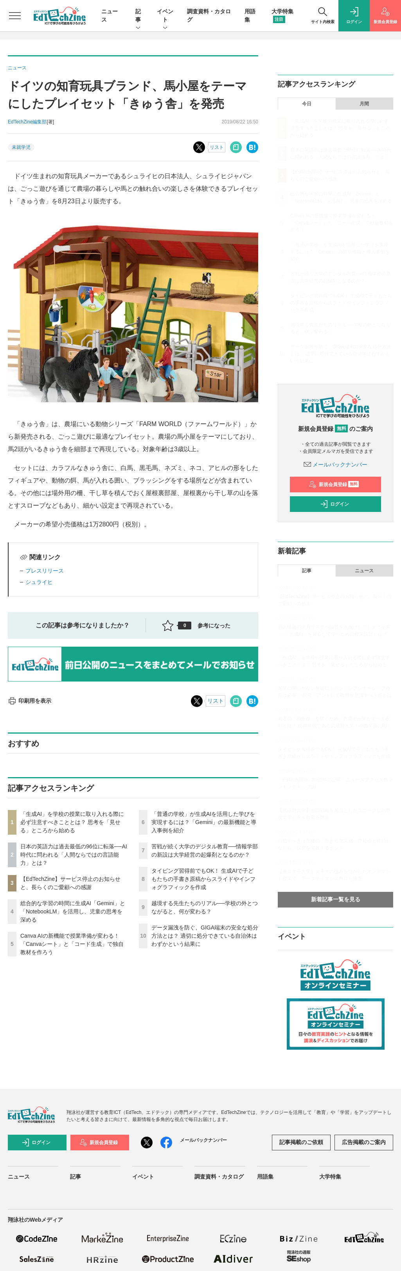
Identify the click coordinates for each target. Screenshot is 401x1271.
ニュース (364, 570)
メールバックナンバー (336, 464)
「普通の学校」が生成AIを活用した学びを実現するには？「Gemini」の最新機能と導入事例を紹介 (203, 822)
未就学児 (21, 147)
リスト (217, 147)
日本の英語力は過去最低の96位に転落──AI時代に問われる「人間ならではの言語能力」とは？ (73, 854)
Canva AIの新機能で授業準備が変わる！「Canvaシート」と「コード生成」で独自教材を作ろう (72, 944)
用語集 (265, 1176)
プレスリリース (44, 571)
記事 (138, 16)
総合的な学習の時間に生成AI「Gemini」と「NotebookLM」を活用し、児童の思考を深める (72, 911)
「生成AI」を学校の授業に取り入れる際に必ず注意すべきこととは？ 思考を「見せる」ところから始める (72, 822)
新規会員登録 (334, 484)
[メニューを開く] (15, 15)
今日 (306, 104)
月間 (364, 104)
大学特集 (330, 1176)
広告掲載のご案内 (364, 1142)
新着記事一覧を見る (335, 899)
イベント (165, 16)
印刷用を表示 (29, 701)
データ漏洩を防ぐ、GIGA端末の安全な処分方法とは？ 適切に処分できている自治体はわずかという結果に (204, 935)
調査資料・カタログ (219, 1176)
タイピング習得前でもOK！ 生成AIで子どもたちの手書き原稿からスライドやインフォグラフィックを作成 (203, 879)
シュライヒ (39, 582)
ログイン (334, 504)
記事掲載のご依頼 (301, 1142)
